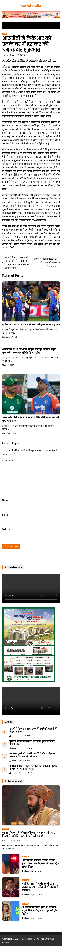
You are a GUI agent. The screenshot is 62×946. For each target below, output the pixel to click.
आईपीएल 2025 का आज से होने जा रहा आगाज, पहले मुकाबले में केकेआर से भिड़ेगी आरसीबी (29, 351)
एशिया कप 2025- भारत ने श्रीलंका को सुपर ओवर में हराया (31, 324)
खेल (4, 34)
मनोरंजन (5, 829)
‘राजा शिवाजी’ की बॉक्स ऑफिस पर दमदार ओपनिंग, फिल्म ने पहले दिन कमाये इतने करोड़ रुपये (28, 834)
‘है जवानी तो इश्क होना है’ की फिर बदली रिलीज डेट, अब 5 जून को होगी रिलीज (40, 910)
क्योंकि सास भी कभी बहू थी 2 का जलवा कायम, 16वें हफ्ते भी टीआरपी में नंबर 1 (40, 887)
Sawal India (31, 6)
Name (5, 500)
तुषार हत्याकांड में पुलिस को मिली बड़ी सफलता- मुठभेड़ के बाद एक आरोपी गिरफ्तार (33, 767)
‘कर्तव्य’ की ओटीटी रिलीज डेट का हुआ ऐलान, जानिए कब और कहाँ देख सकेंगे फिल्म (40, 863)
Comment (7, 460)
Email (5, 515)
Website (6, 529)
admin (5, 55)
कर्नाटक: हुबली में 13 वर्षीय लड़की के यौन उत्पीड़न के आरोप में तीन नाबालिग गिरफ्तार (32, 755)
